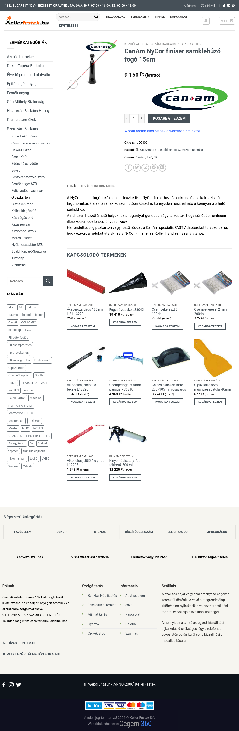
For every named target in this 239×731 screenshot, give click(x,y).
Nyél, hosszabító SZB (27, 245)
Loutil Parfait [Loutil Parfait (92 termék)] (16, 398)
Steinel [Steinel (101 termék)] (42, 443)
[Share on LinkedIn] (162, 168)
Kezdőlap (132, 44)
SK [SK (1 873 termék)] (32, 443)
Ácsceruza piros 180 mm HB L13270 (85, 312)
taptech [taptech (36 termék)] (13, 451)
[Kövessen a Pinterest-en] (233, 5)
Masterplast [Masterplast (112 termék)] (16, 420)
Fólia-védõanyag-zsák (27, 191)
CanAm (140, 157)
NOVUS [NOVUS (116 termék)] (38, 428)
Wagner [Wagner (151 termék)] (13, 466)
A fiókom (190, 5)
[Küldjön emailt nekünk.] (228, 5)
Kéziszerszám (21, 225)
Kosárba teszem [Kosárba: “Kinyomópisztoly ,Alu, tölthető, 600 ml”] (125, 477)
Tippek (160, 16)
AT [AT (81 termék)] (20, 307)
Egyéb (16, 170)
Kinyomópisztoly (23, 231)
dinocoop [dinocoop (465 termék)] (14, 330)
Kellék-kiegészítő (23, 211)
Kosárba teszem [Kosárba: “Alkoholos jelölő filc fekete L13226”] (83, 401)
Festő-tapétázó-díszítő (28, 177)
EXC (149, 157)
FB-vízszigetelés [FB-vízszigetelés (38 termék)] (19, 360)
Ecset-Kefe (19, 157)
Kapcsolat (179, 16)
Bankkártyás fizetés (102, 596)
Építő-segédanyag (22, 84)
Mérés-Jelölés (21, 238)
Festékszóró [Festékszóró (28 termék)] (42, 360)
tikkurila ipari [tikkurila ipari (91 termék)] (16, 458)
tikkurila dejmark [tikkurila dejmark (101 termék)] (34, 451)
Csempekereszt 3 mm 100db (168, 312)
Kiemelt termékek (21, 119)
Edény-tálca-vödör (24, 164)
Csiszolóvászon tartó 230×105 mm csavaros (169, 387)
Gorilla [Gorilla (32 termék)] (39, 375)
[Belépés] (206, 21)
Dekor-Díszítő (21, 150)
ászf (128, 605)
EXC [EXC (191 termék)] (28, 330)
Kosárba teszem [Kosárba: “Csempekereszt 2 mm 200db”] (210, 326)
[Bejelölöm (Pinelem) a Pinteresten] (154, 168)
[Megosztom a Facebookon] (128, 168)
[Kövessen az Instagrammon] (11, 685)
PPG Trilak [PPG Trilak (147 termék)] (33, 436)
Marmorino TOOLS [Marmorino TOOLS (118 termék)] (20, 413)
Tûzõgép (17, 258)
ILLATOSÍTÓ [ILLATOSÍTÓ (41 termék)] (29, 382)
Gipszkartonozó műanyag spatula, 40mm (212, 387)
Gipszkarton (20, 197)
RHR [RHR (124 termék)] (47, 436)
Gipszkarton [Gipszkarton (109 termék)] (16, 368)
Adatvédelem (135, 596)
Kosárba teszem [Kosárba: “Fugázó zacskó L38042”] (125, 322)
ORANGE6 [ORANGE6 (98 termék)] (15, 436)
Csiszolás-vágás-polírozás (30, 143)
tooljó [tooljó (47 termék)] (33, 458)
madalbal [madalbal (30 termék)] (36, 398)
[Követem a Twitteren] (18, 685)
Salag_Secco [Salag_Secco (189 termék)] (16, 443)
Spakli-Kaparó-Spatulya (28, 252)
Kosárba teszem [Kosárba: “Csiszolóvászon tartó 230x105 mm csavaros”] (167, 401)
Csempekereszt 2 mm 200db (210, 312)
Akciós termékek (21, 57)
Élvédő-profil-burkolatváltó (28, 74)
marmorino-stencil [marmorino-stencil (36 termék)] (20, 405)
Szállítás (131, 633)
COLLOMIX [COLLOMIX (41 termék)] (28, 322)
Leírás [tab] (72, 186)
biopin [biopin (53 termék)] (39, 314)
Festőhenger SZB (24, 184)
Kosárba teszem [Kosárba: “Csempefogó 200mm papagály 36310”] (125, 401)
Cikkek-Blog (96, 633)
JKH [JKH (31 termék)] (44, 382)
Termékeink (139, 16)
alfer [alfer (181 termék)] (11, 307)
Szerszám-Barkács (22, 129)
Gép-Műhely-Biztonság (25, 102)
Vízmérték (19, 265)
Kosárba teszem (169, 118)
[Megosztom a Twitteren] (137, 168)
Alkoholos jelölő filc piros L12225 (85, 463)
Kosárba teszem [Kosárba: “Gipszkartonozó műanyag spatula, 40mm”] (210, 401)
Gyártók (93, 624)
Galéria (130, 624)
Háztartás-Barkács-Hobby (28, 111)
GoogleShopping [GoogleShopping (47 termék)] (19, 375)
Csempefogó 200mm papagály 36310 (125, 387)
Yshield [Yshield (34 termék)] (27, 466)
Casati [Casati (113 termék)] (12, 322)
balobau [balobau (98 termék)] (32, 307)
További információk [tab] (98, 186)
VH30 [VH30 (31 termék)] (45, 458)
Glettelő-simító (22, 204)
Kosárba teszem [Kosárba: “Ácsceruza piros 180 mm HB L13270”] (83, 326)
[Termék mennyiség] (134, 118)
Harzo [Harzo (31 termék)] (12, 382)
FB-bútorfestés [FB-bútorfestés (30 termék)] (18, 337)
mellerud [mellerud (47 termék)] (34, 420)
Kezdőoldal (115, 16)
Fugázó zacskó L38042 (126, 310)
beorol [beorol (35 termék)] (26, 314)
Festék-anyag (18, 93)
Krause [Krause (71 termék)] (28, 390)
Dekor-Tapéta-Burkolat (25, 66)
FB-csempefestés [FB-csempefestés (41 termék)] (20, 345)
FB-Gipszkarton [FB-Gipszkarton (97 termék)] (18, 352)
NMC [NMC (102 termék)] (25, 428)
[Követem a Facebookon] (219, 5)
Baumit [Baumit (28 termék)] (13, 314)
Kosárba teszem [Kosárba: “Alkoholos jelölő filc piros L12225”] (83, 477)
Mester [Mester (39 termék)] (13, 428)
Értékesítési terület (102, 605)
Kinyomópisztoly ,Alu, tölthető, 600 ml (125, 463)
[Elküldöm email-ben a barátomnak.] (145, 168)
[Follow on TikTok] (224, 5)
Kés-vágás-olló (22, 218)
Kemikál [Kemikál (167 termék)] (13, 390)
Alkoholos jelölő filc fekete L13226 (81, 387)
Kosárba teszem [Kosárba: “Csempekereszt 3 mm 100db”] (167, 326)
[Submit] (96, 17)
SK (155, 157)
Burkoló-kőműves (24, 136)
